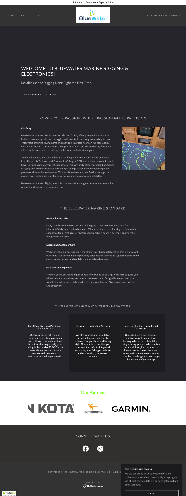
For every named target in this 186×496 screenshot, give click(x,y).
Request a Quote (40, 94)
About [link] (25, 15)
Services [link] (40, 15)
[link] (93, 15)
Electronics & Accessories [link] (163, 15)
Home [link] (11, 15)
